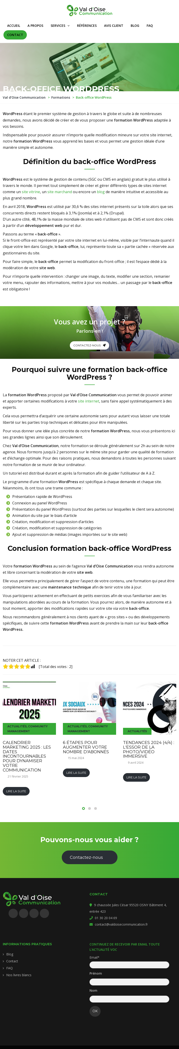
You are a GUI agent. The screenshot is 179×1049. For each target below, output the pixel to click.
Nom (93, 990)
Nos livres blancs (18, 975)
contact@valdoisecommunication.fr (121, 924)
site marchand (59, 191)
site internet (88, 401)
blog (101, 191)
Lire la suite (16, 791)
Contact (12, 961)
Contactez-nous (89, 345)
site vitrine (31, 191)
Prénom (96, 973)
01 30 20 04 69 (106, 918)
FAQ (9, 968)
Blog (9, 954)
